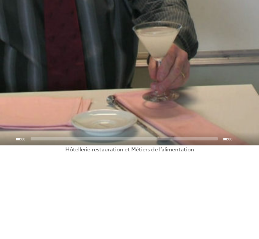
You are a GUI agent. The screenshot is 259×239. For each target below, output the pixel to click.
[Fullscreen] (250, 138)
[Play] (129, 72)
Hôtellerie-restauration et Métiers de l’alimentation (129, 149)
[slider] (124, 138)
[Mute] (239, 138)
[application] (129, 72)
